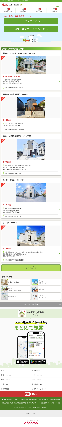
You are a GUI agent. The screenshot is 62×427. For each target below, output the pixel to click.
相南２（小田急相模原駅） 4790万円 (17, 136)
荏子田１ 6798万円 (10, 223)
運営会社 (44, 407)
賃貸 (2, 370)
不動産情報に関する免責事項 (17, 403)
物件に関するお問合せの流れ (51, 399)
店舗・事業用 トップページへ (31, 29)
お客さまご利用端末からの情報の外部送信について (28, 399)
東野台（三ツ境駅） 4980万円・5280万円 (19, 53)
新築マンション (6, 375)
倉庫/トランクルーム (39, 389)
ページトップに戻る (31, 304)
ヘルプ (29, 407)
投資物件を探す (37, 384)
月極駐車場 (36, 370)
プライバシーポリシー (20, 407)
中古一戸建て (36, 380)
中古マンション (37, 375)
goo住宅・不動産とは (7, 399)
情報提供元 (5, 403)
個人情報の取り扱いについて (34, 403)
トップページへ (31, 20)
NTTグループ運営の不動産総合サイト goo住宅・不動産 (15, 0)
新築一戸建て (5, 380)
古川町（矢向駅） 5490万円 (13, 180)
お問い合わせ (36, 407)
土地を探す (5, 384)
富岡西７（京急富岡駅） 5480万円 (16, 94)
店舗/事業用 (5, 389)
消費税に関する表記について (51, 403)
